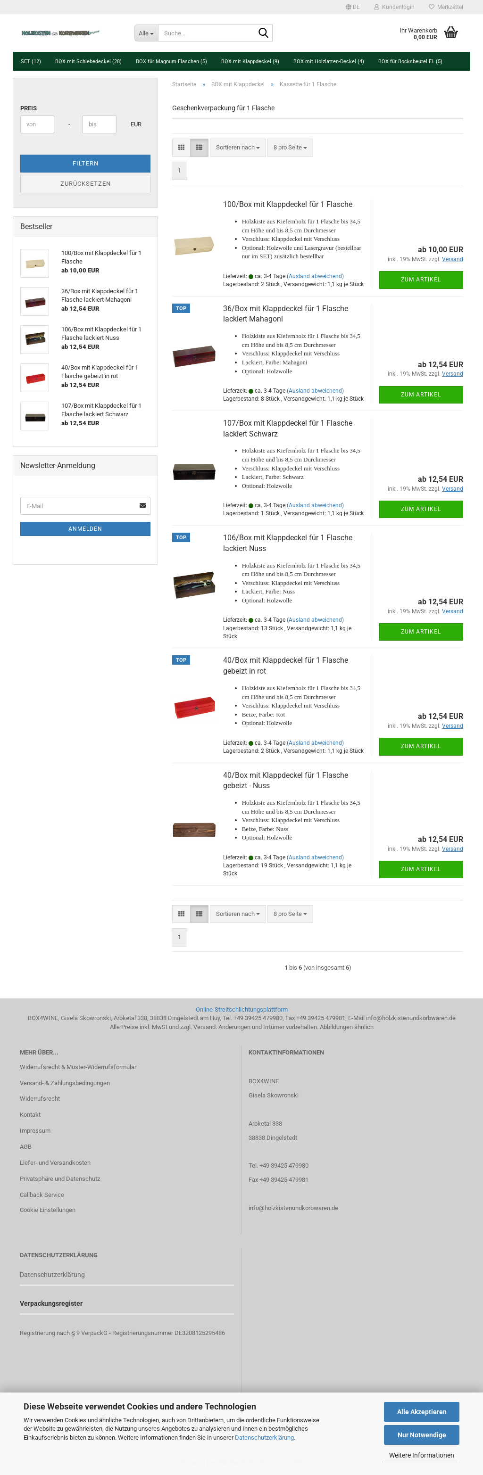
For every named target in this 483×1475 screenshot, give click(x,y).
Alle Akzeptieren (422, 1412)
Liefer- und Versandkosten (55, 1162)
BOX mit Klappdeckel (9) (250, 61)
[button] (353, 7)
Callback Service (42, 1194)
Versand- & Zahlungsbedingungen (65, 1083)
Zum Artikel (421, 279)
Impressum (35, 1130)
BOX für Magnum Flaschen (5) (171, 61)
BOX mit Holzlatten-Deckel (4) (328, 61)
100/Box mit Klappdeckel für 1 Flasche (287, 204)
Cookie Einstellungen (47, 1209)
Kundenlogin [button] (394, 7)
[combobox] (238, 148)
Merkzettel (446, 7)
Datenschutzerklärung (264, 1437)
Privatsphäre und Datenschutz (60, 1178)
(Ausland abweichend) (315, 276)
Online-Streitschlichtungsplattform (242, 1009)
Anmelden (85, 529)
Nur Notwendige (422, 1435)
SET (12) (31, 61)
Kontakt (30, 1114)
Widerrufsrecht (40, 1098)
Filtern (86, 163)
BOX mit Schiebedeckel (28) (88, 61)
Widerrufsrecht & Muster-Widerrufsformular (78, 1067)
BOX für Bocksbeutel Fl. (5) (410, 61)
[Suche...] (146, 33)
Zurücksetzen (85, 183)
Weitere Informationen (421, 1455)
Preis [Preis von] (28, 108)
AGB (26, 1146)
